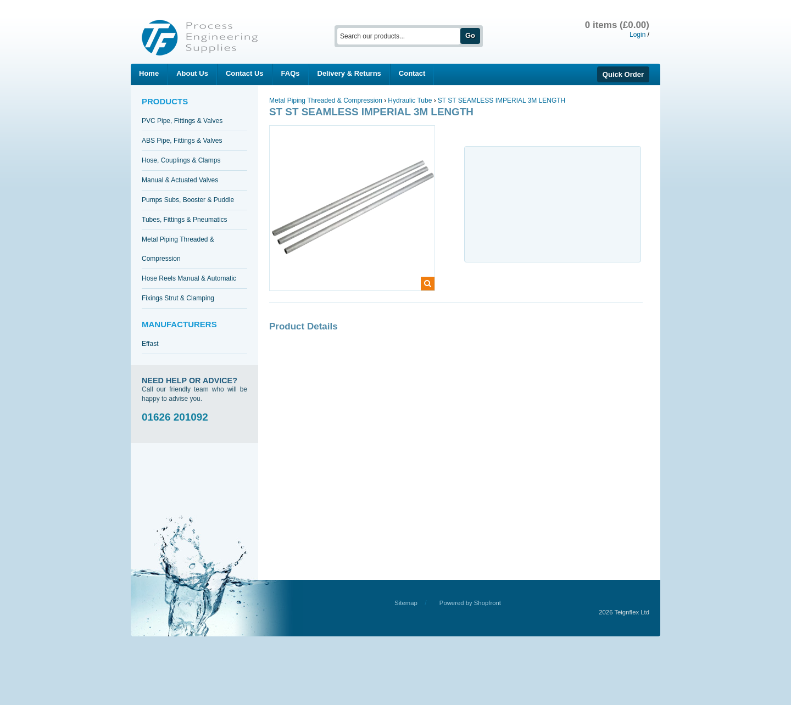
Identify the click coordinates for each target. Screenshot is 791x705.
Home (149, 73)
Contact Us (245, 73)
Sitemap (405, 603)
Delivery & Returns (349, 73)
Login (637, 34)
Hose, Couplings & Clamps (181, 160)
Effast (150, 344)
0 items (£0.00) (617, 25)
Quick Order (623, 74)
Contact (412, 73)
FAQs (290, 73)
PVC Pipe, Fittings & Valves (182, 121)
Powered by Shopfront (470, 603)
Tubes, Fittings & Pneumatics (184, 219)
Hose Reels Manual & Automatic (189, 278)
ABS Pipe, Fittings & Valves (182, 140)
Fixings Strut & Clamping (178, 298)
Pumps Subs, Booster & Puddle (188, 200)
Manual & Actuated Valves (180, 180)
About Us (192, 73)
